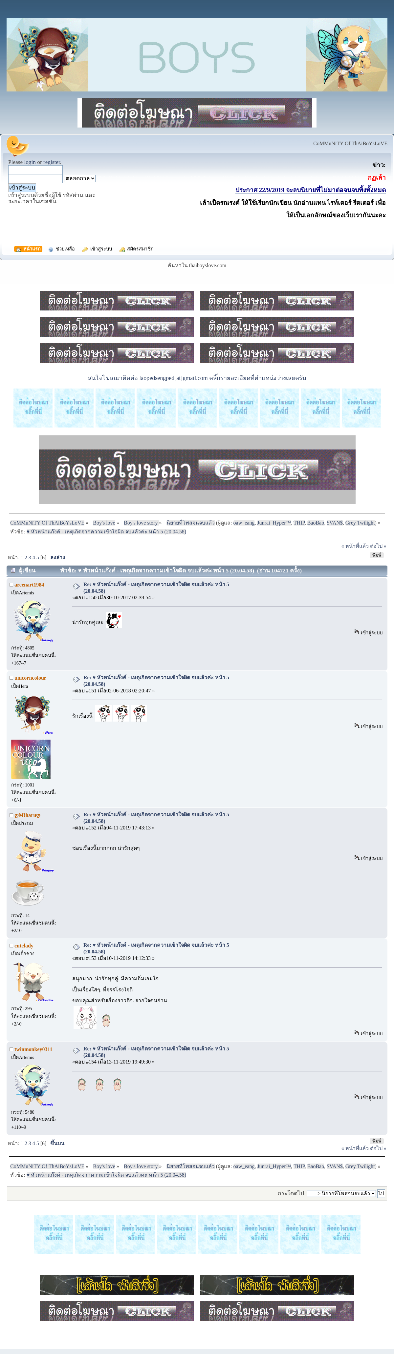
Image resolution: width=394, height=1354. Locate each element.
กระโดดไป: (292, 1193)
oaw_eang (244, 523)
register (51, 162)
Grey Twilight (360, 523)
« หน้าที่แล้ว (355, 546)
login (30, 162)
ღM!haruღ (27, 815)
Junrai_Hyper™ (274, 523)
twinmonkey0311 (33, 1049)
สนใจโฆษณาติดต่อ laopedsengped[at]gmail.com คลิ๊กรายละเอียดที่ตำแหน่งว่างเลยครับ (197, 378)
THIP (299, 523)
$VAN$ (335, 523)
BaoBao (315, 523)
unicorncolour (30, 678)
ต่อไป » (378, 546)
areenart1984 (29, 584)
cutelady (23, 945)
